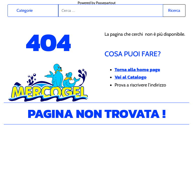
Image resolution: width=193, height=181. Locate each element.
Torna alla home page (137, 69)
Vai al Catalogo (131, 77)
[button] (174, 10)
